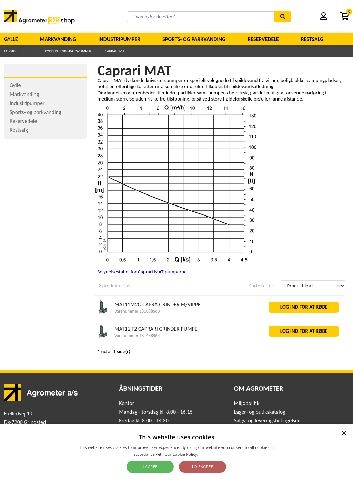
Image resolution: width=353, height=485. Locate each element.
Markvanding (58, 39)
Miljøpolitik (247, 403)
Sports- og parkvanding (193, 39)
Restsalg (312, 39)
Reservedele (263, 39)
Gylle (11, 39)
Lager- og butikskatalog (259, 412)
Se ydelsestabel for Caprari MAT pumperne (142, 271)
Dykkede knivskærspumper (68, 51)
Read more (209, 454)
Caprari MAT (115, 51)
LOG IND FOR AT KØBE (304, 307)
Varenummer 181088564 (137, 335)
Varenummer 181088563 (137, 311)
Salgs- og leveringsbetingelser (267, 420)
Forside (10, 51)
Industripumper (119, 39)
